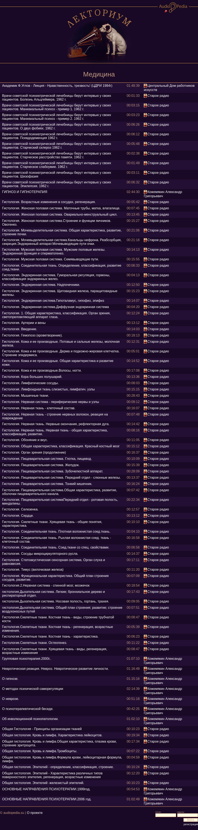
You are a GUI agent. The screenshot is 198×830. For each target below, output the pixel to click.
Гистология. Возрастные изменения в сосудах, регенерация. (49, 202)
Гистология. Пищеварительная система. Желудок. (41, 465)
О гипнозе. (10, 678)
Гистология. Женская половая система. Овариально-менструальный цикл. (60, 214)
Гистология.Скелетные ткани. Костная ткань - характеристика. (50, 636)
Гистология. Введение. (19, 329)
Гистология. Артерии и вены (24, 323)
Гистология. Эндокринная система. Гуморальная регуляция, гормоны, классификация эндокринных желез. (56, 277)
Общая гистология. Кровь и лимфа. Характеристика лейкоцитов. (52, 735)
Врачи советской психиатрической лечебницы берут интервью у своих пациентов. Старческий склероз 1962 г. (56, 145)
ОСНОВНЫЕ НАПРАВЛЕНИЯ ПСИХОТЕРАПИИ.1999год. (46, 789)
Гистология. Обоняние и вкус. (25, 440)
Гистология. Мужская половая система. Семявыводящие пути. (50, 259)
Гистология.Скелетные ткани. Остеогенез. (34, 643)
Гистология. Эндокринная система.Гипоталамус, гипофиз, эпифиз (53, 300)
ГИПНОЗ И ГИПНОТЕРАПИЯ (24, 192)
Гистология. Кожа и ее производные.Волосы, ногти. (42, 370)
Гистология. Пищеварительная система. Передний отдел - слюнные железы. (61, 477)
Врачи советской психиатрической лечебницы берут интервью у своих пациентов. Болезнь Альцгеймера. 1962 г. (56, 97)
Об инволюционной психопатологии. (30, 719)
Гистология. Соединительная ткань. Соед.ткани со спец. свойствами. (55, 547)
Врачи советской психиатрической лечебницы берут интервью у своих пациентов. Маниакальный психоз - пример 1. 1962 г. (56, 107)
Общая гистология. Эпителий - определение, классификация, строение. (58, 767)
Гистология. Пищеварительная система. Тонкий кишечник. (47, 484)
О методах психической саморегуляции (32, 689)
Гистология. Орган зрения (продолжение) (34, 452)
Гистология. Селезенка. (20, 509)
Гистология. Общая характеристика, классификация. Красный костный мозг (61, 446)
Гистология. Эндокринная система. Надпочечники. (41, 284)
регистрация (191, 824)
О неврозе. (10, 699)
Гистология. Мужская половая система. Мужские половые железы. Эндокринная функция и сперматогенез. (53, 251)
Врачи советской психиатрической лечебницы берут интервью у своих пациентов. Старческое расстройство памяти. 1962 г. (56, 155)
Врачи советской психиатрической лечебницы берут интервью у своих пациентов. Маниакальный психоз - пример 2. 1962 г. (56, 116)
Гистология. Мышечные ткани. (25, 395)
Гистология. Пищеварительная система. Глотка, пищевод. (47, 458)
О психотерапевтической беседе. (27, 709)
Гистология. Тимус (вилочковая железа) (33, 569)
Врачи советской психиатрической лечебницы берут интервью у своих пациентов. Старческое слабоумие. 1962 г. (56, 165)
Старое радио (158, 95)
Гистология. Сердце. (18, 515)
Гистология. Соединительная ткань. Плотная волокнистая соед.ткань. (56, 531)
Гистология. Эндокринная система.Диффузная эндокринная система (55, 307)
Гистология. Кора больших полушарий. (32, 377)
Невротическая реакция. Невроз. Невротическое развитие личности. (55, 668)
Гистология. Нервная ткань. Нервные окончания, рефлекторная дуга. (55, 424)
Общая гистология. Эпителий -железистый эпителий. (43, 783)
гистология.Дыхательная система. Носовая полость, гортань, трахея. (55, 601)
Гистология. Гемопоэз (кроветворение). (32, 335)
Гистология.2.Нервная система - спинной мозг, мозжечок (46, 585)
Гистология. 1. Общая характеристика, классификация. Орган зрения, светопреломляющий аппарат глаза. (56, 315)
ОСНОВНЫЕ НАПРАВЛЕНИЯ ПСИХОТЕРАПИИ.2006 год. (46, 799)
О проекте (35, 813)
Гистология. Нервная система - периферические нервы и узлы (50, 402)
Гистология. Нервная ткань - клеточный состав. (38, 408)
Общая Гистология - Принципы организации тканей (42, 729)
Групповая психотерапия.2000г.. (26, 658)
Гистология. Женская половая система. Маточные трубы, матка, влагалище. (61, 208)
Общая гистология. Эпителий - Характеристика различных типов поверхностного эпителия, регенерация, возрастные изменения (52, 775)
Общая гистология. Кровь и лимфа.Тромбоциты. (39, 751)
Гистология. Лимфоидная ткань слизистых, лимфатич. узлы (48, 389)
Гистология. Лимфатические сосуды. (30, 383)
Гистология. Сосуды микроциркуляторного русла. (40, 553)
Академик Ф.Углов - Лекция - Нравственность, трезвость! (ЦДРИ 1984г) (57, 85)
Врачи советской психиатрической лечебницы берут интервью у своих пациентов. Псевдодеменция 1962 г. (56, 136)
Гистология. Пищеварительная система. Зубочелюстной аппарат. (52, 471)
